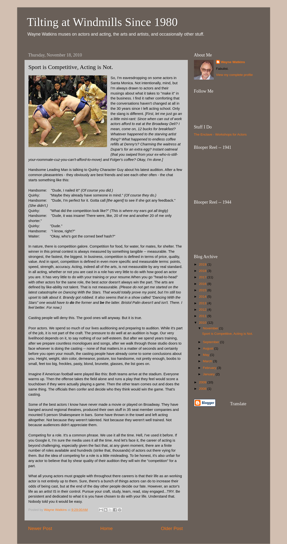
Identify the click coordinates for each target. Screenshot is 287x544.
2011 (203, 316)
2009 (203, 382)
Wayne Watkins (233, 62)
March (208, 361)
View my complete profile (234, 75)
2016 (203, 284)
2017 (203, 277)
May (206, 355)
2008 (203, 389)
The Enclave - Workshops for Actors (220, 134)
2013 (203, 303)
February (210, 368)
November (211, 328)
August (208, 348)
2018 (203, 271)
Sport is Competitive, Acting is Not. (227, 333)
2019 (203, 264)
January (209, 374)
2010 (203, 322)
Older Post (172, 528)
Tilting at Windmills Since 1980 (102, 21)
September (211, 342)
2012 (203, 309)
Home (106, 528)
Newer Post (40, 528)
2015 (203, 290)
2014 (203, 296)
